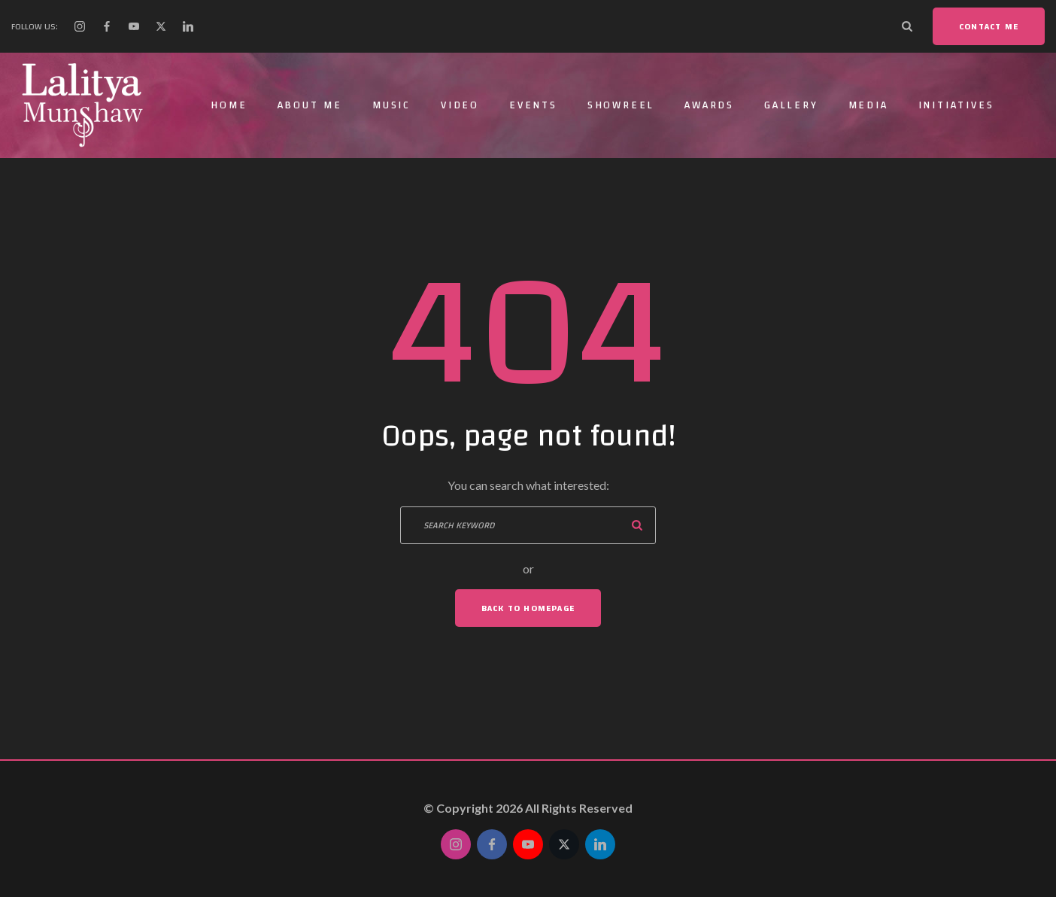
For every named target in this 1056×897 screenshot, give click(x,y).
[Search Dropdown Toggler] (907, 26)
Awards (709, 105)
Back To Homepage (528, 608)
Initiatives (956, 105)
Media (868, 105)
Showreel (620, 105)
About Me (310, 105)
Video (460, 105)
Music (391, 105)
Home (229, 105)
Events (533, 105)
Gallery (791, 105)
